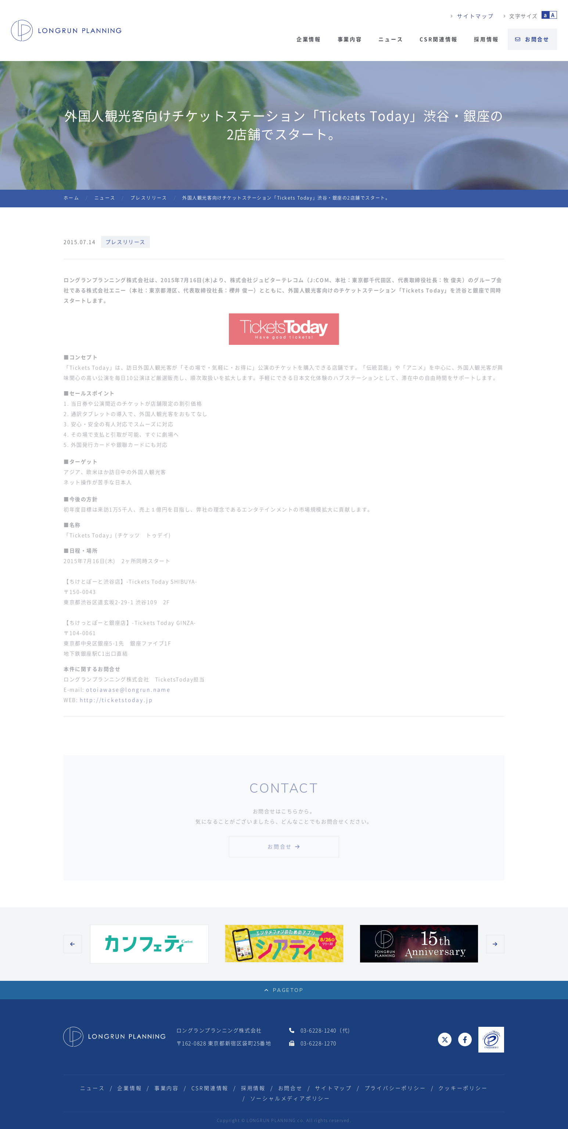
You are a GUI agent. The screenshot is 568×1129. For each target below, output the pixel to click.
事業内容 (350, 39)
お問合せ (532, 39)
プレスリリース (149, 198)
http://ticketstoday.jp (116, 705)
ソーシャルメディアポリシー (290, 1098)
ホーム (71, 198)
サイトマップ (475, 16)
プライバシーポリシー (395, 1088)
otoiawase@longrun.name (128, 695)
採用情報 (486, 39)
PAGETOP (283, 990)
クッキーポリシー (463, 1088)
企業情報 (308, 39)
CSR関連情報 (439, 39)
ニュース (390, 39)
